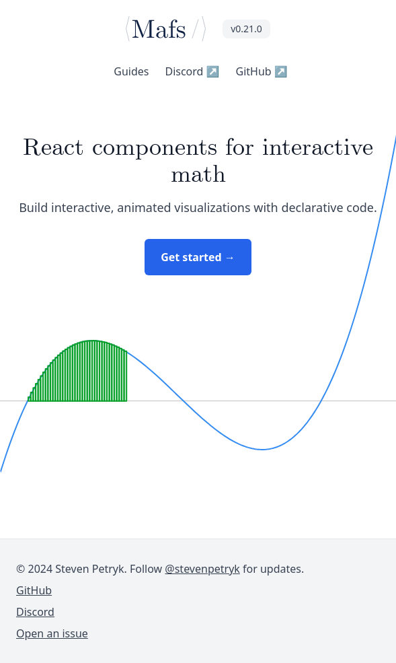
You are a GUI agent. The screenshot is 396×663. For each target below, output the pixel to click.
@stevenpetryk (202, 568)
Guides (131, 71)
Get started (198, 257)
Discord (192, 71)
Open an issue (52, 633)
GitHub (262, 71)
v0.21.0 (246, 28)
